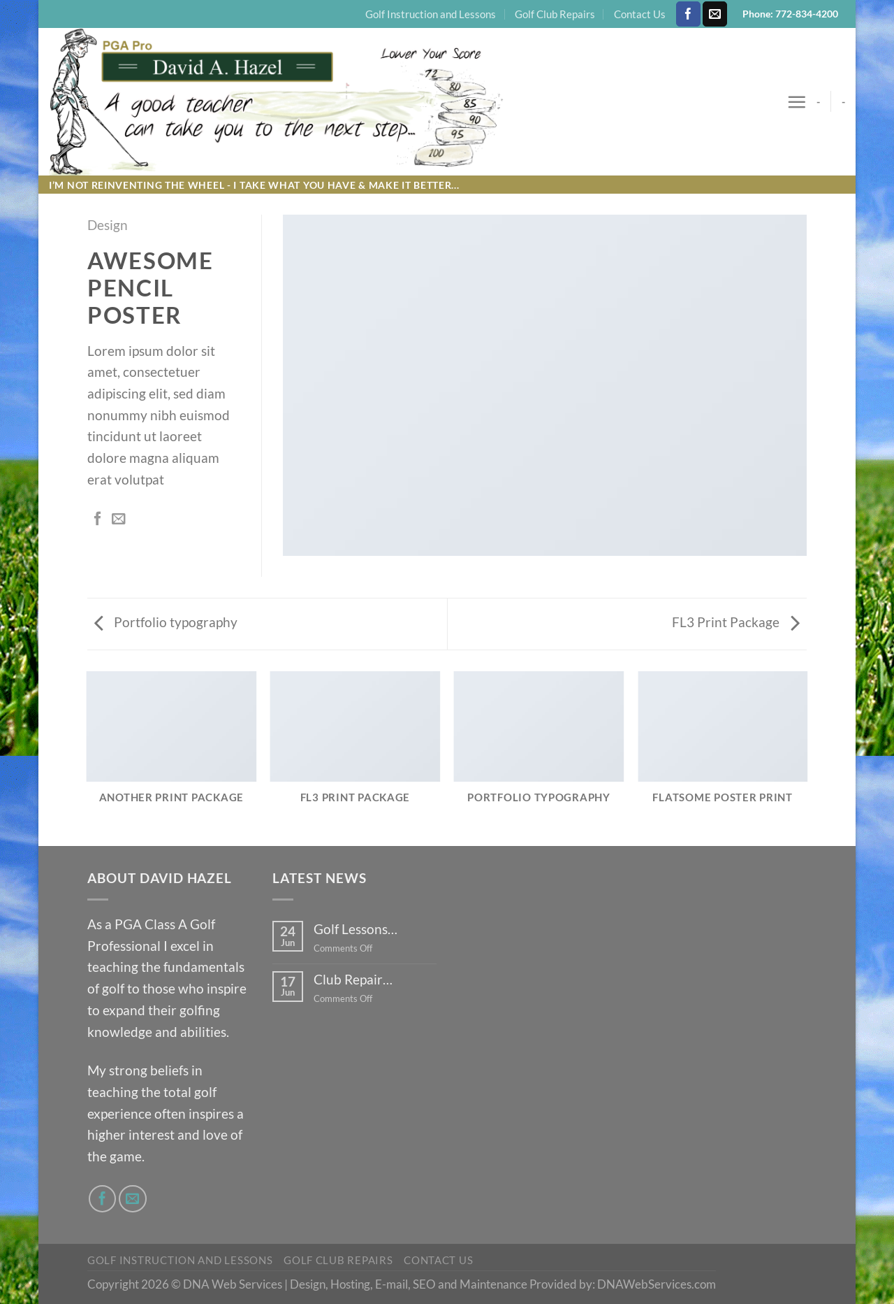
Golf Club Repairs (555, 14)
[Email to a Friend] (119, 519)
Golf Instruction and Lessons (430, 14)
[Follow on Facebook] (688, 14)
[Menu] (796, 102)
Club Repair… (353, 979)
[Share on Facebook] (98, 519)
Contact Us (640, 14)
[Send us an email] (715, 14)
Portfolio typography (165, 622)
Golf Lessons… (355, 929)
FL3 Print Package (736, 622)
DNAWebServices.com (656, 1284)
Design (107, 225)
